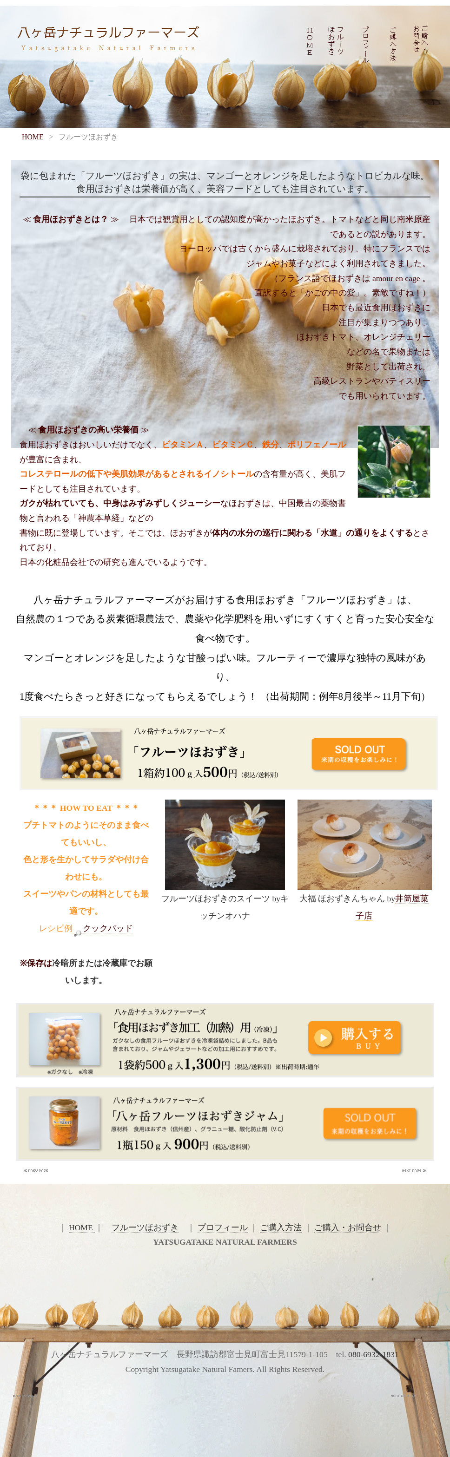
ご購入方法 (281, 1227)
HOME (33, 137)
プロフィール (223, 1227)
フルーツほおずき (145, 1227)
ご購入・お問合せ (347, 1227)
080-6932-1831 (373, 1354)
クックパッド (103, 928)
